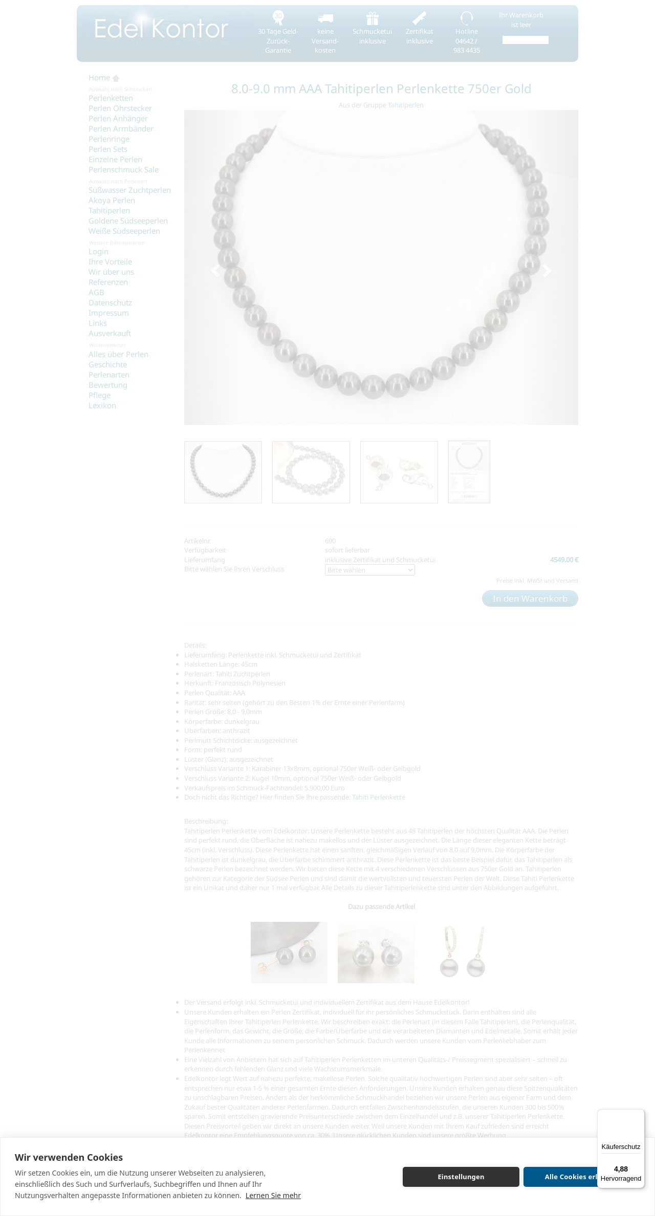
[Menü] (638, 1115)
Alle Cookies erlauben (582, 1176)
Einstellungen (461, 1176)
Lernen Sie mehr (273, 1195)
